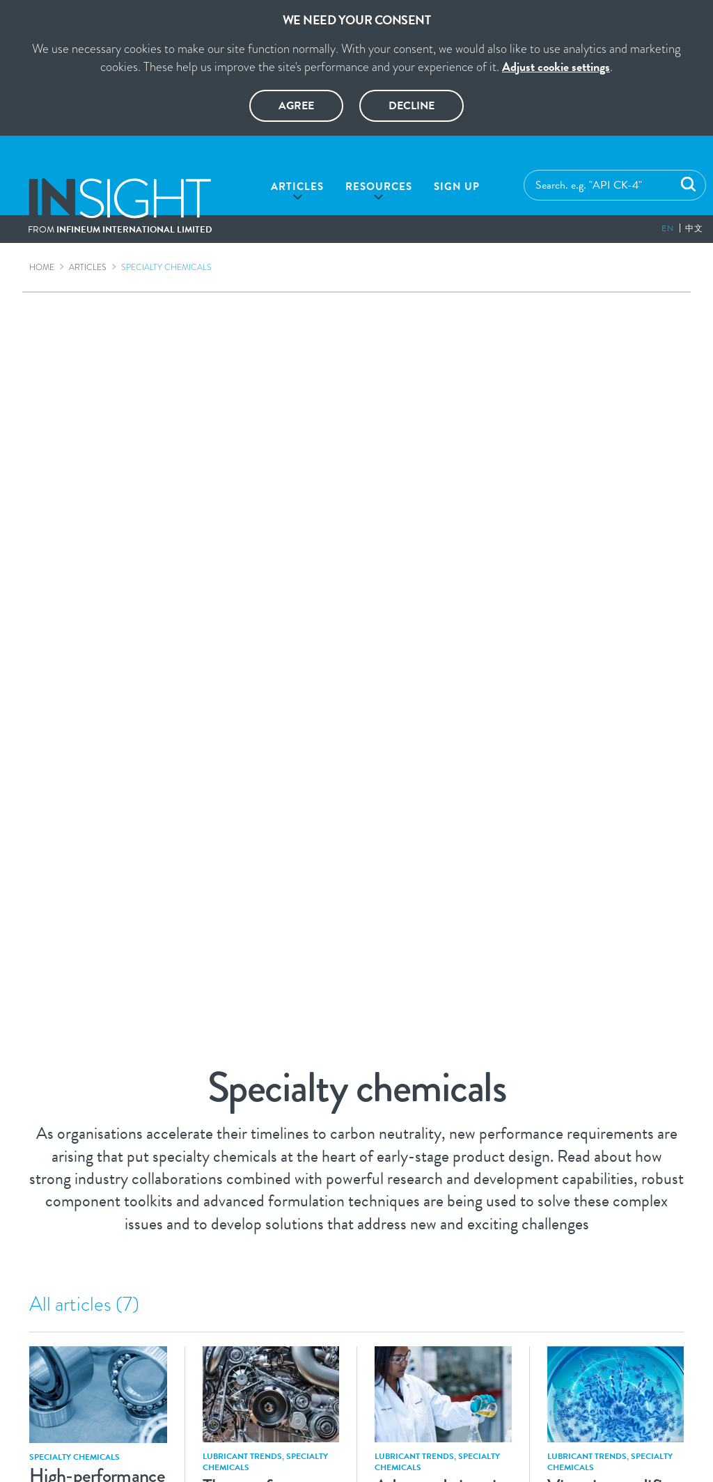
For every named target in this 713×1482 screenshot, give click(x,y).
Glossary (194, 1339)
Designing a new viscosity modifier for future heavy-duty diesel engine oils (443, 978)
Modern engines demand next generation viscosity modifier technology (98, 978)
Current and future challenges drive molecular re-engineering (615, 733)
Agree (296, 105)
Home (41, 267)
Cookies (441, 1339)
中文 (694, 228)
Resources (378, 186)
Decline (411, 105)
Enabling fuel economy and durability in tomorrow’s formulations (443, 741)
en (667, 228)
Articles (297, 186)
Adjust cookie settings (556, 66)
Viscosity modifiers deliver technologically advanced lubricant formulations (271, 988)
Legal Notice (272, 1339)
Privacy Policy (362, 1339)
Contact (505, 1339)
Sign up (457, 186)
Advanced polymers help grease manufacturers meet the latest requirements (98, 745)
